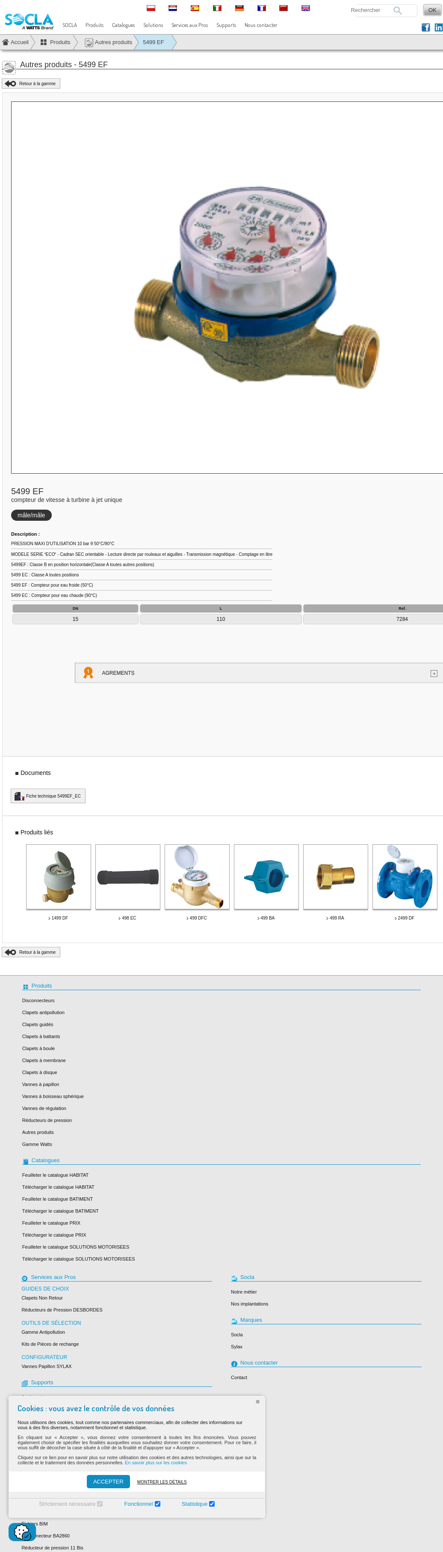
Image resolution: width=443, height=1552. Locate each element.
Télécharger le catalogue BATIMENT (60, 1211)
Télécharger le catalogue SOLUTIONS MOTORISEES (78, 1258)
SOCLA (69, 24)
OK (432, 10)
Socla (237, 1334)
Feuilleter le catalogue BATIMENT (57, 1199)
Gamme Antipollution (43, 1332)
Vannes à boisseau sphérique (53, 1096)
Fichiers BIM (34, 1523)
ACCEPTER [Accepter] (101, 1481)
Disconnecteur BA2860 (45, 1535)
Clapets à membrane (44, 1060)
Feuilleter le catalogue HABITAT (55, 1175)
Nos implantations (249, 1303)
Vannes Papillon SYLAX (46, 1366)
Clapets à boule (38, 1048)
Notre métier (244, 1291)
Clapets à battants (41, 1036)
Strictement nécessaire (60, 1504)
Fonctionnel (131, 1504)
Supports (226, 24)
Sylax (236, 1346)
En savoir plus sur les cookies (149, 1462)
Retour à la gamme (37, 83)
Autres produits (108, 42)
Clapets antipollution (43, 1012)
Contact (239, 1377)
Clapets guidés (37, 1024)
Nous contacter (261, 24)
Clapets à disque (39, 1072)
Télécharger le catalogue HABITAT (58, 1187)
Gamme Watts (37, 1144)
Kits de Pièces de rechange (50, 1344)
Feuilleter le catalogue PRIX (51, 1223)
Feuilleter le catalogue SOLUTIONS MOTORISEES (75, 1246)
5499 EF (153, 42)
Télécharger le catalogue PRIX (54, 1234)
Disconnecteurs (38, 1000)
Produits (94, 24)
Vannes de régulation (44, 1108)
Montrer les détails (155, 1482)
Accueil (20, 42)
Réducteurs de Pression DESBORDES (62, 1309)
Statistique (187, 1504)
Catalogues (123, 24)
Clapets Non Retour (42, 1297)
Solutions (153, 24)
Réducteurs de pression (47, 1120)
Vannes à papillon (40, 1084)
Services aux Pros (189, 24)
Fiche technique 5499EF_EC (53, 796)
